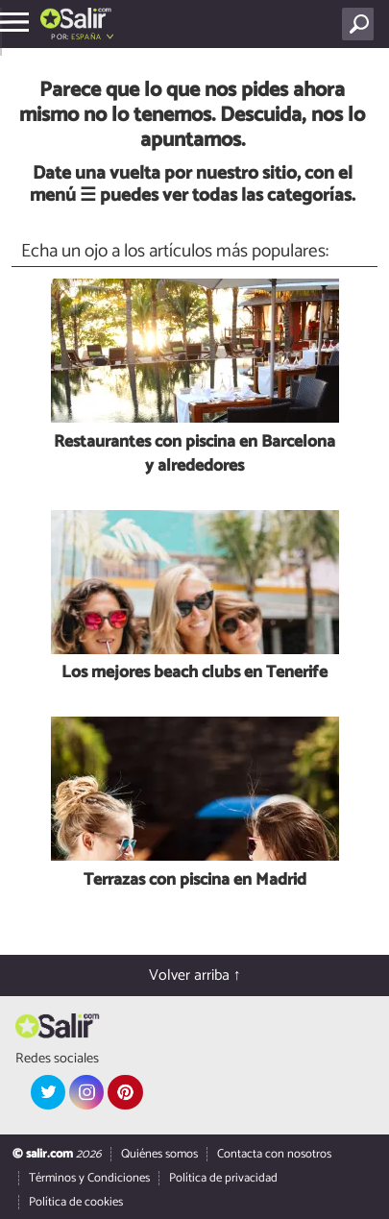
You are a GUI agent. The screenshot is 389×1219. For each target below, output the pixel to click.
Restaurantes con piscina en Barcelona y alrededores (194, 454)
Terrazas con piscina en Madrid (195, 881)
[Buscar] (362, 24)
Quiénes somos (159, 1154)
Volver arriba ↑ (195, 975)
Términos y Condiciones (89, 1178)
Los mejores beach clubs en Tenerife (194, 674)
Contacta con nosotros (274, 1154)
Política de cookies (76, 1202)
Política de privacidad (223, 1178)
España (86, 37)
